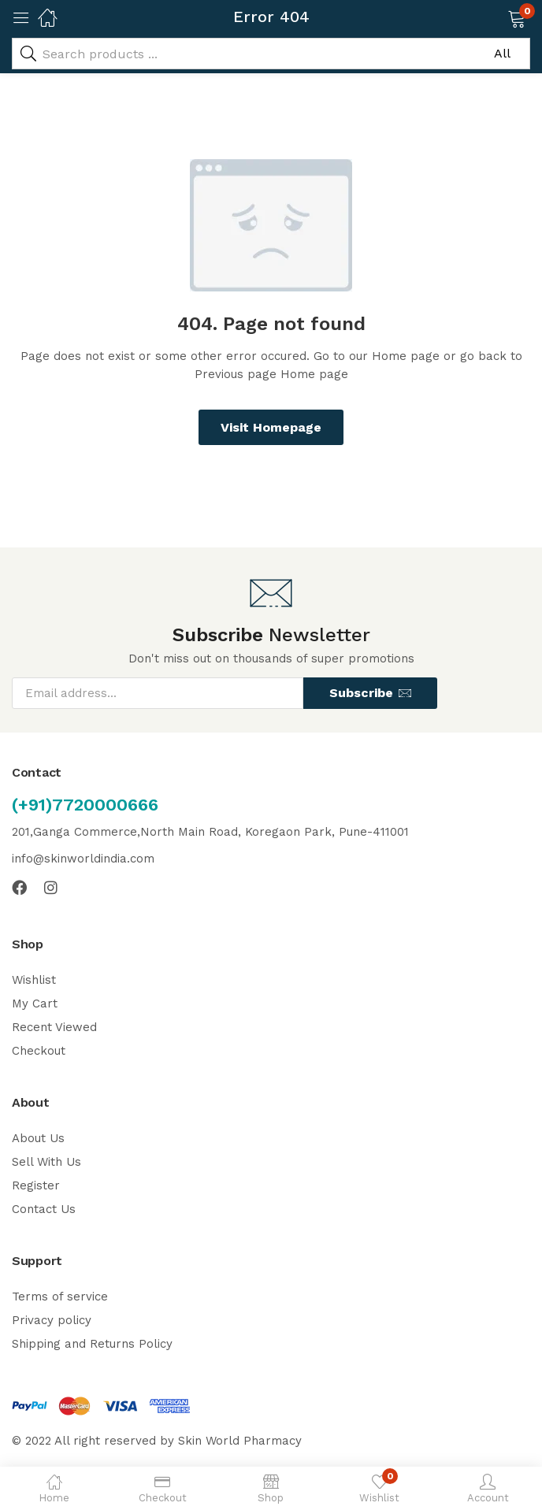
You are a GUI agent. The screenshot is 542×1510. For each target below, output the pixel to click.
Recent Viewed (54, 1027)
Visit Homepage (271, 427)
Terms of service (60, 1296)
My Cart (35, 1003)
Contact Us (44, 1209)
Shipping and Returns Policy (92, 1344)
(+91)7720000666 (85, 804)
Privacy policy (51, 1320)
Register (36, 1185)
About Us (38, 1138)
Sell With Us (46, 1162)
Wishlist (34, 980)
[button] (496, 17)
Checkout (38, 1051)
